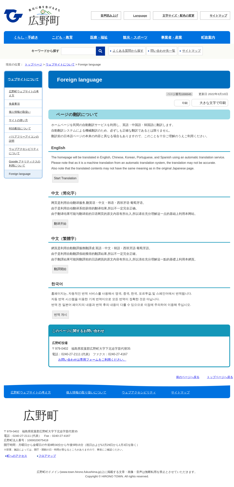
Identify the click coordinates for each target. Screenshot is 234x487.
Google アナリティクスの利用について (24, 163)
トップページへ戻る (220, 377)
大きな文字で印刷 (213, 103)
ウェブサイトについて (60, 64)
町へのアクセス (17, 455)
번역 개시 (60, 314)
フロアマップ (47, 455)
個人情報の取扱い (20, 111)
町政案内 (208, 37)
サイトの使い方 (18, 120)
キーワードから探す (45, 51)
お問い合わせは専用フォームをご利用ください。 (92, 359)
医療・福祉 (99, 37)
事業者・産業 (171, 37)
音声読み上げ (109, 15)
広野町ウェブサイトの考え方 (24, 93)
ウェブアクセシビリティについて (24, 151)
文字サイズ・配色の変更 (178, 15)
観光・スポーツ (135, 37)
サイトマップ (218, 15)
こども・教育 (62, 37)
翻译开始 (60, 223)
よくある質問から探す (128, 50)
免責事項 (14, 103)
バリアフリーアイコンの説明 (24, 138)
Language (140, 15)
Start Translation (65, 178)
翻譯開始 (60, 269)
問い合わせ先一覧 (162, 50)
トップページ (33, 64)
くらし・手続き (26, 37)
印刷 (185, 103)
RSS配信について (20, 128)
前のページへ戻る (187, 377)
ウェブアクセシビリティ (139, 392)
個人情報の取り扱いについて (86, 392)
